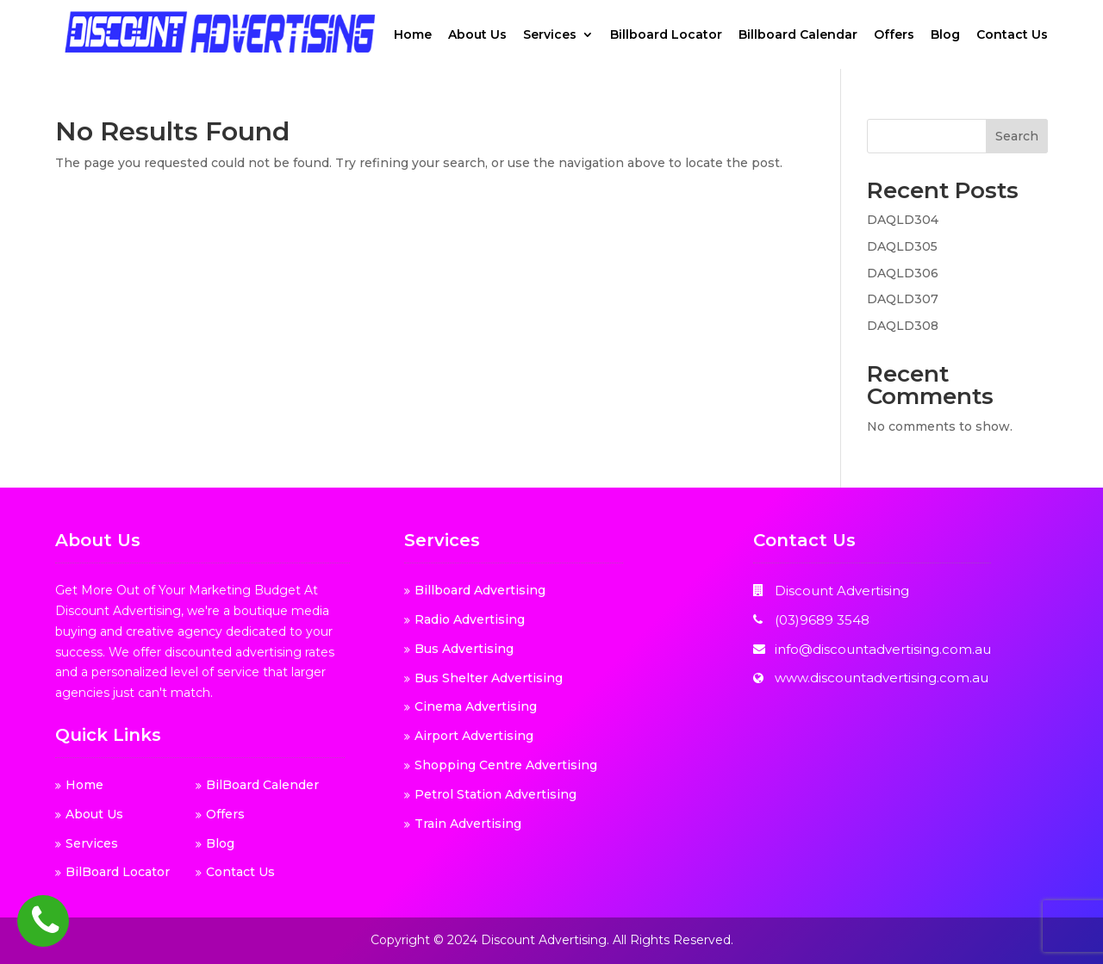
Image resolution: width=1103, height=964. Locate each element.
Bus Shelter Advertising (488, 678)
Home (413, 35)
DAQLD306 (902, 273)
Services (549, 35)
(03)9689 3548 (822, 620)
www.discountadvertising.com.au (881, 677)
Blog (945, 35)
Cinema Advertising (475, 706)
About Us (477, 35)
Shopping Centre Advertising (505, 765)
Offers (894, 35)
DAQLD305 (902, 246)
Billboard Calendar (797, 35)
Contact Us (1012, 35)
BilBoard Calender (262, 785)
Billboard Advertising (479, 590)
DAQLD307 (902, 299)
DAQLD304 (902, 219)
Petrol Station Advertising (495, 794)
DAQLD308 (902, 325)
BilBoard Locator (117, 872)
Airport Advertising (473, 735)
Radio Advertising (469, 619)
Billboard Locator (666, 35)
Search (1016, 136)
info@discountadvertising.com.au (883, 649)
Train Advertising (467, 823)
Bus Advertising (464, 648)
